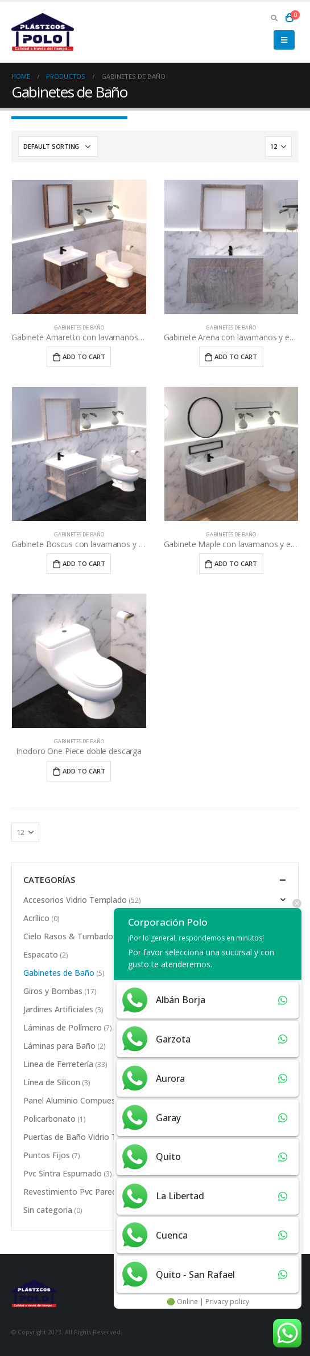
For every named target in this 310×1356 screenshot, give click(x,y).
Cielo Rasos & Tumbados (70, 936)
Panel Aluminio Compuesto (73, 1100)
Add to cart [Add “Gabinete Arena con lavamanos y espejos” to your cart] (235, 356)
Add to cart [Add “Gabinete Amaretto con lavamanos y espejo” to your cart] (84, 356)
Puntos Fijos (46, 1155)
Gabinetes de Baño (79, 327)
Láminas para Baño (59, 1045)
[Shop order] (58, 146)
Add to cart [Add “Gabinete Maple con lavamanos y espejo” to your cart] (235, 563)
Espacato (40, 954)
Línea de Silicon (51, 1082)
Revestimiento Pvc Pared (70, 1191)
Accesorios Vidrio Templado (75, 899)
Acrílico (36, 918)
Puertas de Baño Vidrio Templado (86, 1136)
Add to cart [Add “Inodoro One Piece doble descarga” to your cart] (84, 771)
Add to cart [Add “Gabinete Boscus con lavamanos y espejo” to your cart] (84, 563)
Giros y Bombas (52, 991)
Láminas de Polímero (62, 1027)
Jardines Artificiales (58, 1009)
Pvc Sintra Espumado (62, 1173)
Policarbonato (49, 1118)
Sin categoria (47, 1209)
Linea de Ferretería (58, 1063)
